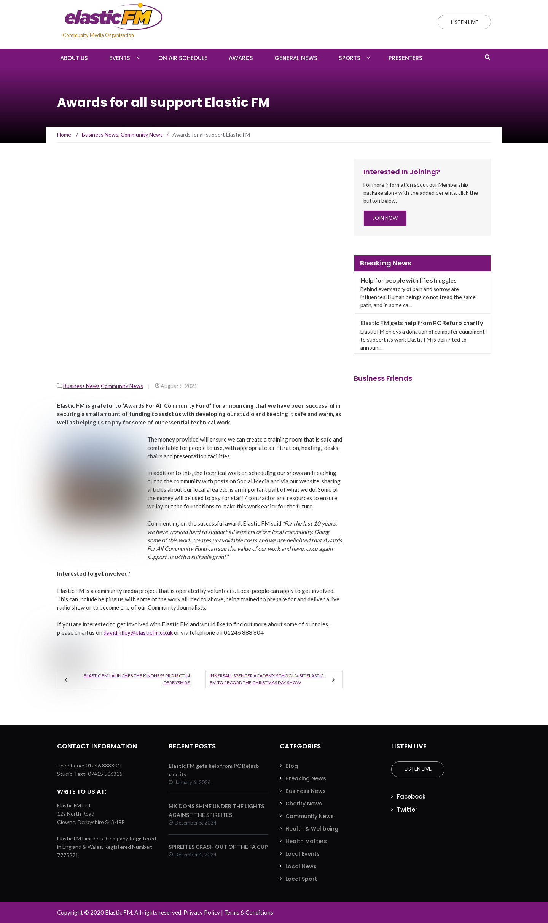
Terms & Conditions (248, 912)
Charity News (303, 803)
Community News (122, 386)
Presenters (405, 58)
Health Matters (306, 841)
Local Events (302, 854)
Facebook (411, 797)
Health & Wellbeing (311, 828)
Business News (81, 386)
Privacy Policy (201, 912)
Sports (349, 58)
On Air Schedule (182, 58)
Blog (291, 766)
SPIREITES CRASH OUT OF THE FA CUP (218, 847)
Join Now (385, 218)
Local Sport (301, 879)
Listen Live (417, 769)
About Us (74, 58)
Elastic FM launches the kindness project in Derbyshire (137, 679)
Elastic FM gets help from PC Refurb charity (421, 322)
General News (295, 58)
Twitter (407, 809)
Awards (241, 58)
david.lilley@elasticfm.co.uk (138, 632)
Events (119, 58)
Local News (301, 866)
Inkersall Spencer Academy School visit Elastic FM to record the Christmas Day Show (266, 679)
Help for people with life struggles (408, 280)
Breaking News (305, 778)
